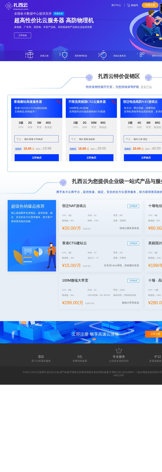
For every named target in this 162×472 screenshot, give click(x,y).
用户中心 (116, 5)
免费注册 (150, 5)
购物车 (134, 5)
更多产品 (146, 86)
